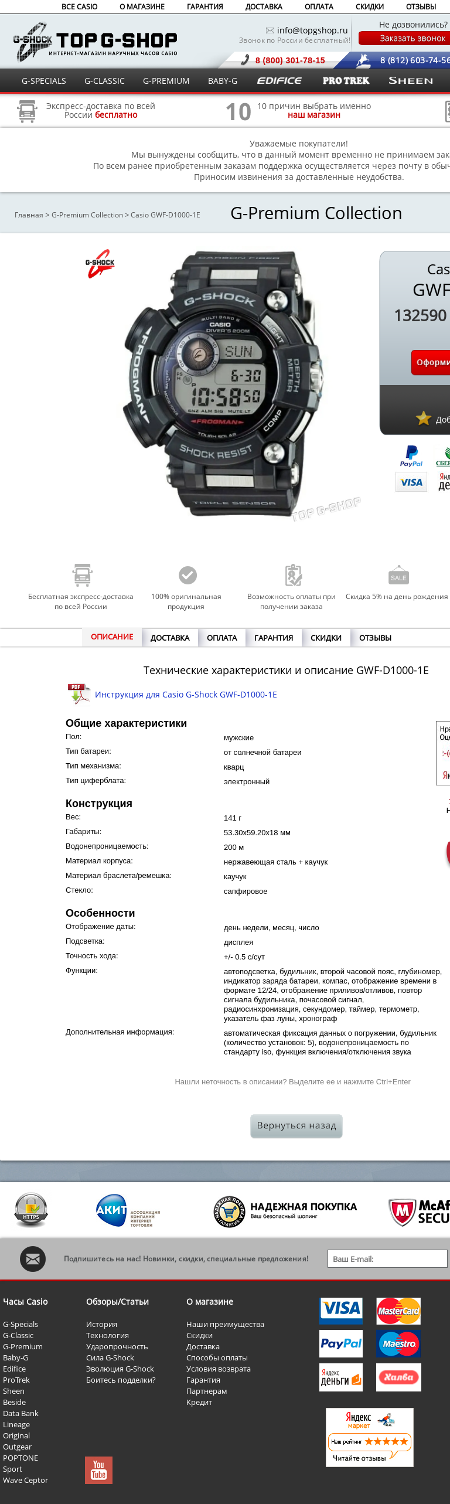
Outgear (17, 1446)
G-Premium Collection (87, 215)
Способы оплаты (217, 1357)
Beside (14, 1402)
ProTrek (16, 1379)
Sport (12, 1469)
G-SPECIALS (44, 80)
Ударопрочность (117, 1346)
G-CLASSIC (104, 80)
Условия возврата (218, 1368)
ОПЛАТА (319, 7)
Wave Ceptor (25, 1480)
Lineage (16, 1424)
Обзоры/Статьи (117, 1301)
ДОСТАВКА (264, 7)
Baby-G (15, 1357)
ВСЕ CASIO (79, 7)
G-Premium (23, 1346)
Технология (107, 1335)
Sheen (14, 1391)
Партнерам (206, 1391)
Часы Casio (25, 1301)
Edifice (14, 1368)
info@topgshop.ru (312, 30)
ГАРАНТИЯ (205, 7)
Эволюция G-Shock (120, 1368)
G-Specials (20, 1324)
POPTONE (20, 1457)
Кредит (199, 1402)
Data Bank (21, 1413)
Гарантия (203, 1379)
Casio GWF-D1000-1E (165, 215)
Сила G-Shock (110, 1357)
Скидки (199, 1335)
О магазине (209, 1301)
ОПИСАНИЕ (112, 636)
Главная (29, 215)
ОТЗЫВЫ (421, 7)
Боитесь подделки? (121, 1379)
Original (16, 1435)
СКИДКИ (370, 7)
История (101, 1324)
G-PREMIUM (166, 80)
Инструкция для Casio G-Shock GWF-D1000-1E (186, 694)
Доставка (203, 1346)
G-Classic (18, 1335)
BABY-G (222, 80)
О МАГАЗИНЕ (142, 7)
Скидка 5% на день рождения (397, 596)
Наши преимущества (225, 1324)
